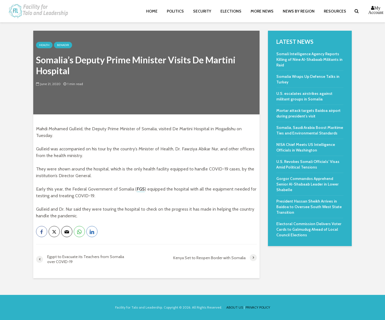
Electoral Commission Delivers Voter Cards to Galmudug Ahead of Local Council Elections (308, 229)
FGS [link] (141, 189)
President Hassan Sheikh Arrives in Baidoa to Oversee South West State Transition (309, 207)
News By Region (299, 11)
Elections (230, 11)
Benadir (63, 45)
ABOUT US (234, 307)
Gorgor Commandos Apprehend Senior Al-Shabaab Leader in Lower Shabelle (307, 184)
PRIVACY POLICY (258, 307)
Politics (175, 11)
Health (44, 45)
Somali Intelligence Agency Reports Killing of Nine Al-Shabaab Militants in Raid (309, 59)
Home (152, 11)
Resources (335, 11)
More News (262, 11)
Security (202, 11)
